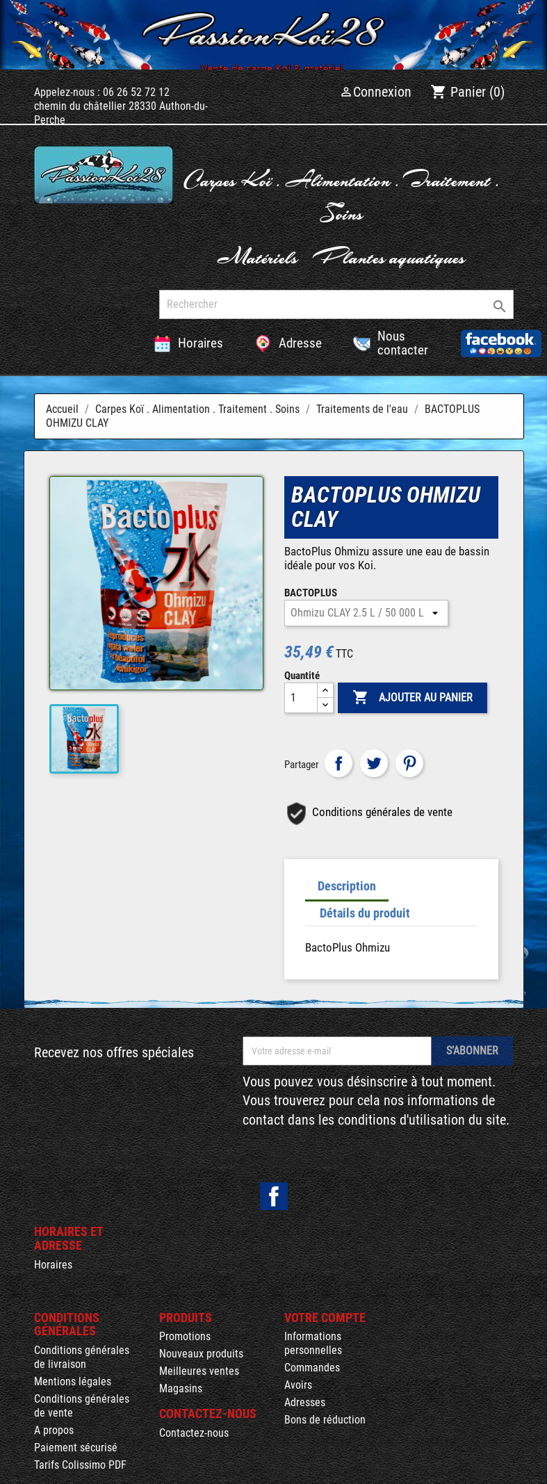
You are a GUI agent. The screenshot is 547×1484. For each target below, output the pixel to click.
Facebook (274, 1196)
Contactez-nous (194, 1433)
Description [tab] (347, 886)
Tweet (374, 763)
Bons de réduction (325, 1419)
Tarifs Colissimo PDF (80, 1464)
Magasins (180, 1388)
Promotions (185, 1336)
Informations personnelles (313, 1343)
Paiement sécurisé (75, 1447)
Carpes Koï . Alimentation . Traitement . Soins (341, 195)
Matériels (257, 257)
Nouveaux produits (201, 1353)
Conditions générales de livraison (81, 1357)
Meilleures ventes (199, 1371)
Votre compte (325, 1317)
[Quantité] (301, 698)
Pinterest (409, 763)
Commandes (312, 1367)
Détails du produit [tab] (365, 913)
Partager (338, 763)
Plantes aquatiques (389, 257)
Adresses (304, 1402)
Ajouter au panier (412, 698)
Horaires (53, 1264)
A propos (54, 1430)
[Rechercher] (336, 304)
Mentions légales (72, 1381)
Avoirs (298, 1385)
